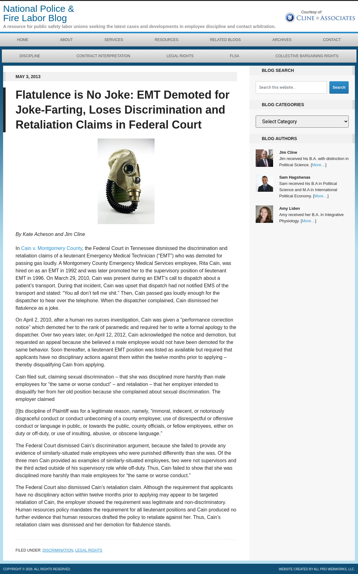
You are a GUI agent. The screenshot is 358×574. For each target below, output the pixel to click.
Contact (332, 40)
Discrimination (58, 550)
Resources (167, 40)
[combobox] (291, 87)
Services (114, 40)
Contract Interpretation (103, 56)
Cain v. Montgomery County (51, 248)
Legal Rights (180, 56)
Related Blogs (225, 40)
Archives (281, 40)
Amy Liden (289, 208)
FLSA (234, 56)
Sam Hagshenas (294, 177)
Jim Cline (288, 152)
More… (318, 164)
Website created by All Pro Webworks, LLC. (317, 569)
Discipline (30, 56)
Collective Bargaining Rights (307, 56)
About (66, 40)
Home (22, 40)
